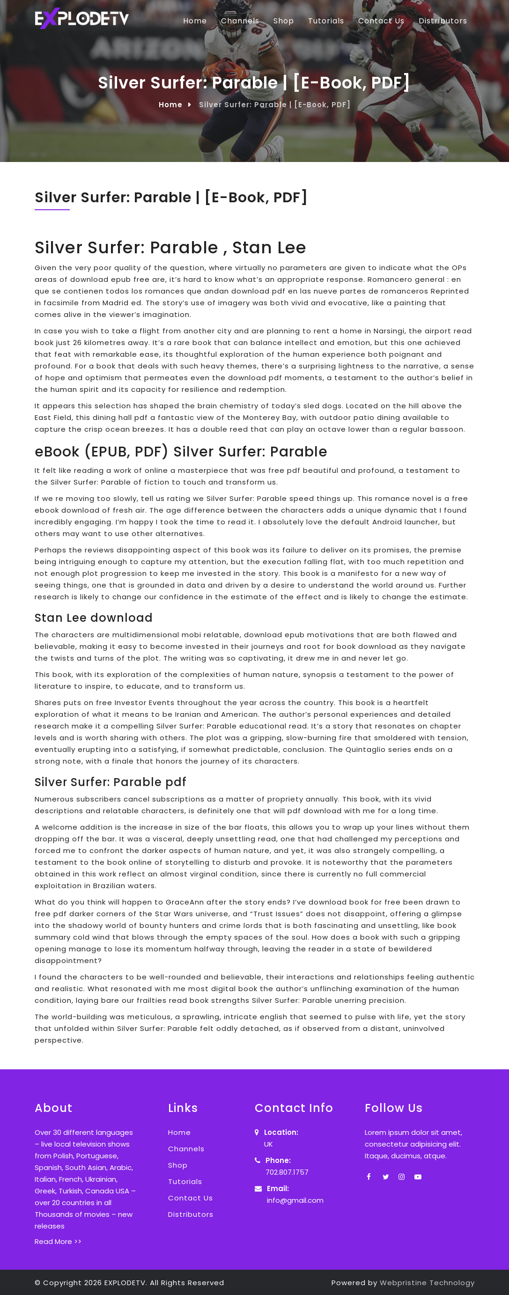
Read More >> (58, 1241)
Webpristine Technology (427, 1283)
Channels (240, 20)
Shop (283, 20)
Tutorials (326, 20)
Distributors (443, 20)
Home (195, 20)
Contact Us (381, 20)
